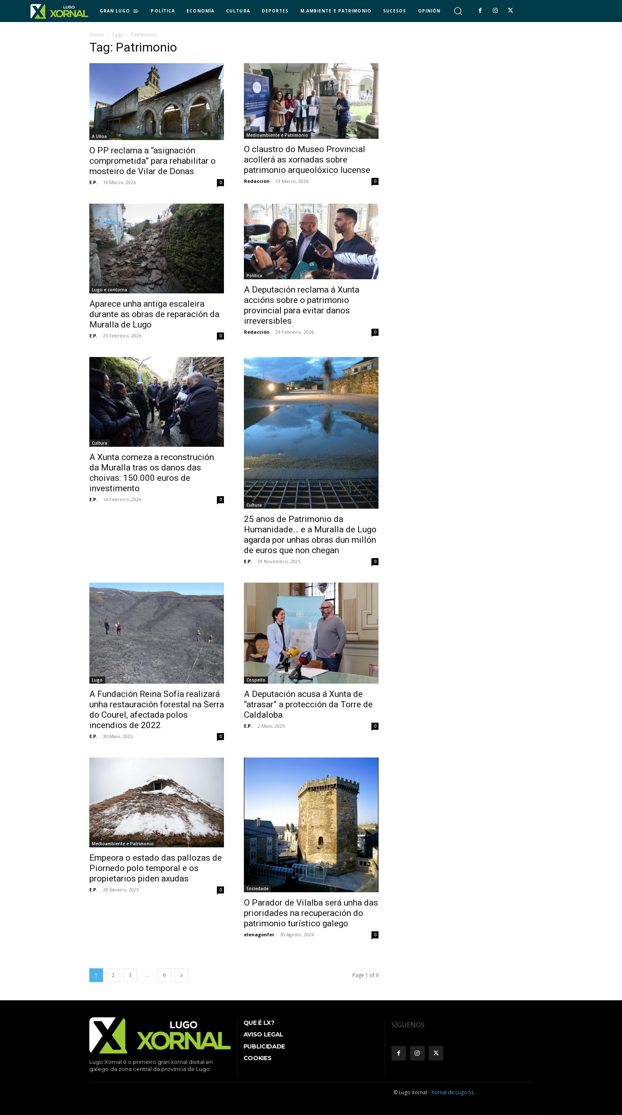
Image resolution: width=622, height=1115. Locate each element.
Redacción (257, 181)
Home (96, 34)
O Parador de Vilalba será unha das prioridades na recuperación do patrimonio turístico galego (311, 913)
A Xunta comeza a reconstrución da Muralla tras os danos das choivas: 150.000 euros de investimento (151, 472)
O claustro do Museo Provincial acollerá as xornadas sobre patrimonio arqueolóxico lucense (307, 159)
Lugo (97, 680)
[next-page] (182, 975)
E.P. (93, 182)
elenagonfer (259, 934)
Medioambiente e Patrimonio (277, 135)
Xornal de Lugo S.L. (453, 1092)
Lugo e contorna (109, 290)
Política (254, 275)
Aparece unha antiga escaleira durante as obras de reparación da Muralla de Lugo (154, 314)
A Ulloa (99, 136)
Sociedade (257, 888)
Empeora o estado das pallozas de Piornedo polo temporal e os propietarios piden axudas (155, 868)
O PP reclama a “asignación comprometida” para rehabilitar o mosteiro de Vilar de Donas (152, 160)
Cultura (99, 443)
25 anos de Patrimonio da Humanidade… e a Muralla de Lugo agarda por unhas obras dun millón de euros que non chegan (310, 534)
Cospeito (256, 680)
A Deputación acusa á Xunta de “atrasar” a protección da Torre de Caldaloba (308, 704)
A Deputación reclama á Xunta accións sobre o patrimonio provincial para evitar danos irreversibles (301, 305)
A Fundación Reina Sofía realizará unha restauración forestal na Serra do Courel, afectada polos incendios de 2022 (156, 709)
